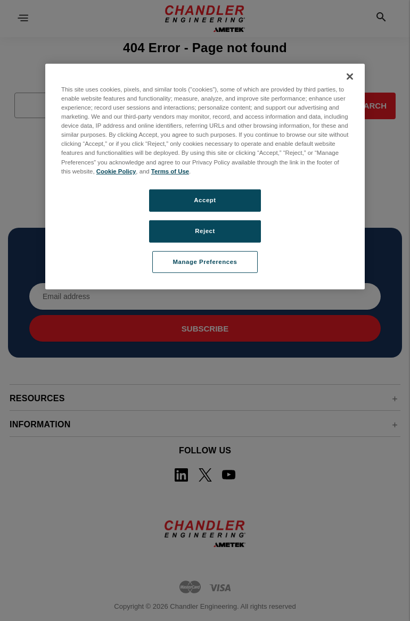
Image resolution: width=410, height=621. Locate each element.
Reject (205, 230)
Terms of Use (170, 171)
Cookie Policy (116, 171)
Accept (205, 200)
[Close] (350, 76)
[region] (205, 176)
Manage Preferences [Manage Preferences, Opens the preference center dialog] (205, 261)
